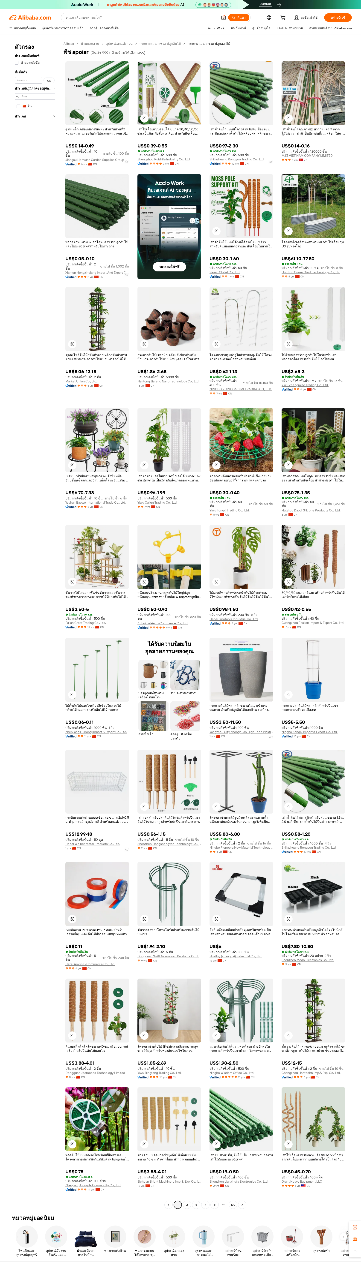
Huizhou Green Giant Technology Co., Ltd (311, 272)
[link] (355, 1227)
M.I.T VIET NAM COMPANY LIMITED (307, 155)
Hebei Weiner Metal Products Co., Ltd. (92, 844)
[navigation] (35, 625)
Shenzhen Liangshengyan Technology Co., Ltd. (169, 844)
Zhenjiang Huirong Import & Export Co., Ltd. (96, 732)
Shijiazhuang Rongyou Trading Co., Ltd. (237, 159)
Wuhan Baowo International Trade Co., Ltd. (95, 502)
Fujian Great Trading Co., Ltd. (85, 623)
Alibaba (69, 43)
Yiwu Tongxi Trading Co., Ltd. (230, 510)
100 (233, 1204)
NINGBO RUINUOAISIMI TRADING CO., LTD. (241, 389)
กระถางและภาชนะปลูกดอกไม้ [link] (209, 43)
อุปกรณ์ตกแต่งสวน (119, 43)
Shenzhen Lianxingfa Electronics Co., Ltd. (239, 1181)
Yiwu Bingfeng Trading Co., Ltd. (159, 1073)
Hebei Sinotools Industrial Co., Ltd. (234, 619)
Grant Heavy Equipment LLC (302, 1181)
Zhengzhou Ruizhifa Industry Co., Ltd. (163, 159)
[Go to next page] (242, 1205)
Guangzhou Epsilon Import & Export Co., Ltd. (313, 623)
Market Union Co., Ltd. (81, 381)
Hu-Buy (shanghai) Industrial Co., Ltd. (236, 956)
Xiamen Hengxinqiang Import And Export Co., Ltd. (97, 272)
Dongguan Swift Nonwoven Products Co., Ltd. (169, 956)
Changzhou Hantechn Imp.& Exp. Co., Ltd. (311, 1073)
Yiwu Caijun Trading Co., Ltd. (157, 502)
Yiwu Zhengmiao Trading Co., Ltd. (305, 385)
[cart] (283, 18)
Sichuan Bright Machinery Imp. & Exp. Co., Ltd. (169, 1181)
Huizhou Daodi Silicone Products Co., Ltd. (311, 510)
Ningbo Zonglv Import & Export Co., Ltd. (310, 732)
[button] (223, 17)
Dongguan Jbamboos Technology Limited (95, 1073)
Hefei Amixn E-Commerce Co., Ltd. (90, 964)
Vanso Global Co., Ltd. (225, 272)
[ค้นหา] (238, 17)
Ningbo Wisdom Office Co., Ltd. (232, 1073)
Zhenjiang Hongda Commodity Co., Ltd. (93, 1185)
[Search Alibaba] (141, 17)
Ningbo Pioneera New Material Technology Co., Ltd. (241, 847)
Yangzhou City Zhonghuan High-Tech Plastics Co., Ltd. (241, 732)
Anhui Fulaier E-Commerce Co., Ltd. (162, 623)
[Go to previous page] (168, 1205)
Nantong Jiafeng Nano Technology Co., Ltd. (168, 381)
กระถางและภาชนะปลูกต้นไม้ (160, 43)
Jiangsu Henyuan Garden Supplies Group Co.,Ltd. (97, 160)
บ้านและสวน (90, 43)
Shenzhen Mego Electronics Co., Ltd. (308, 960)
